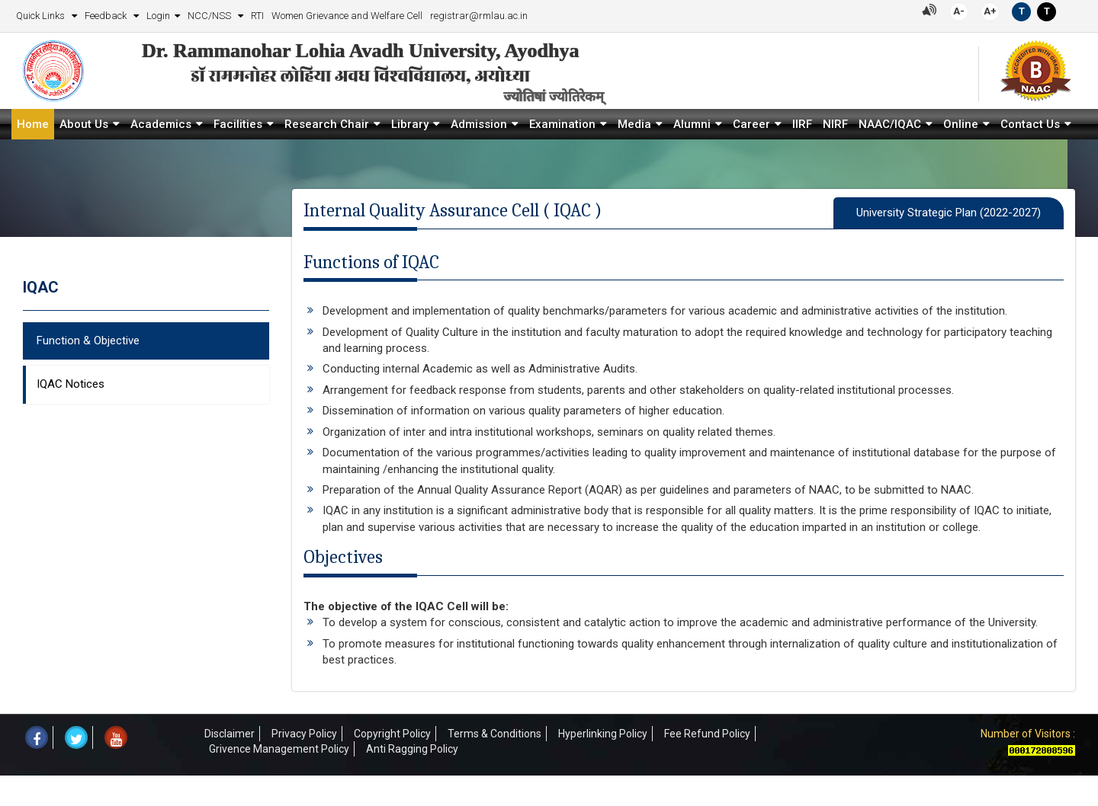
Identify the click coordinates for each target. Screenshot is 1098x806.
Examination (562, 124)
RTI (257, 15)
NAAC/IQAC (890, 124)
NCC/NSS (210, 15)
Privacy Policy (304, 734)
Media (634, 124)
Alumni (692, 124)
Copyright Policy (392, 734)
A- (959, 11)
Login (158, 15)
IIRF (802, 124)
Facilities (238, 124)
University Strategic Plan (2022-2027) (948, 212)
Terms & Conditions (494, 734)
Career (751, 124)
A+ (990, 11)
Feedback (107, 15)
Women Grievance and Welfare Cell (346, 15)
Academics (160, 124)
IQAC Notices (70, 384)
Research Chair (326, 124)
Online (960, 124)
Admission (479, 124)
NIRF (835, 124)
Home (33, 124)
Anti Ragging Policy (412, 749)
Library (410, 124)
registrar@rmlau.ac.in (479, 15)
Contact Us (1030, 124)
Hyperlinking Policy (602, 734)
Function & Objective (88, 340)
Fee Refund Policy (707, 734)
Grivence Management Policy (279, 749)
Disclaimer (229, 734)
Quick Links (41, 15)
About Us (83, 124)
